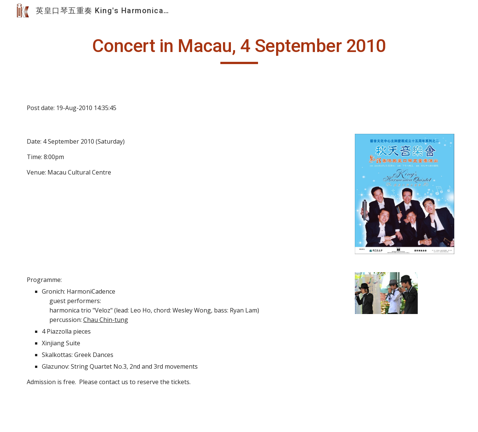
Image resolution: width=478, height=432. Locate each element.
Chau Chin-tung (105, 320)
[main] (239, 49)
